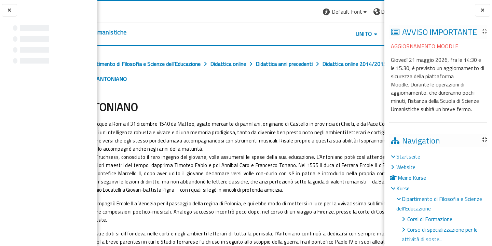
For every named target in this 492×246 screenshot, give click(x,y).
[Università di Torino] (118, 11)
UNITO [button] (304, 34)
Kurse (403, 188)
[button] (286, 11)
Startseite (408, 156)
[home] (139, 32)
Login (372, 12)
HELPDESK (343, 34)
